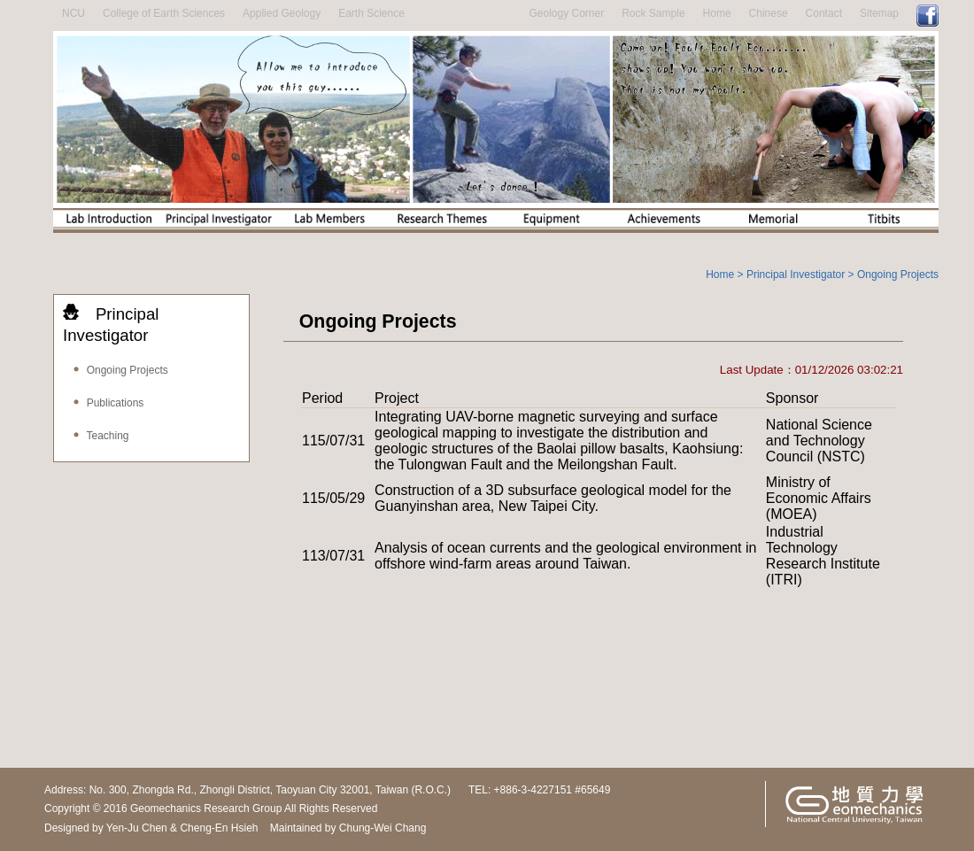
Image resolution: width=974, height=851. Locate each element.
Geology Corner (566, 13)
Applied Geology (282, 13)
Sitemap (879, 13)
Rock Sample (653, 13)
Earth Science (371, 13)
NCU (73, 13)
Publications (107, 403)
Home (717, 13)
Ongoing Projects (120, 370)
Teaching (100, 435)
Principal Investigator (795, 274)
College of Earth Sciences (164, 13)
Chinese (768, 13)
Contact (824, 13)
